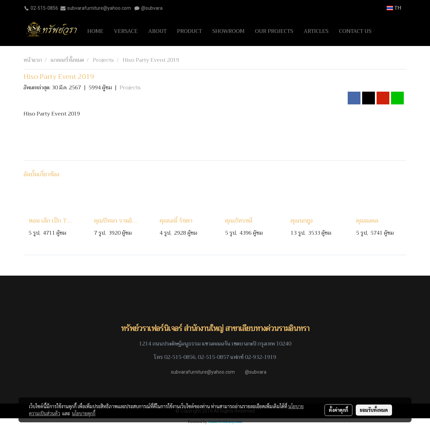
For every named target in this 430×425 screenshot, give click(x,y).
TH (394, 8)
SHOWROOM (228, 31)
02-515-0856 (44, 8)
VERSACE (126, 31)
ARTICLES (316, 31)
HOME (95, 31)
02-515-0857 (213, 357)
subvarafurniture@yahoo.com (99, 8)
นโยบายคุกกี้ (83, 413)
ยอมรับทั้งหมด (374, 410)
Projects (130, 87)
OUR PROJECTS (274, 31)
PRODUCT (189, 31)
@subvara (152, 8)
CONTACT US (355, 31)
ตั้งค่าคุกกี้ (338, 410)
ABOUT (157, 31)
